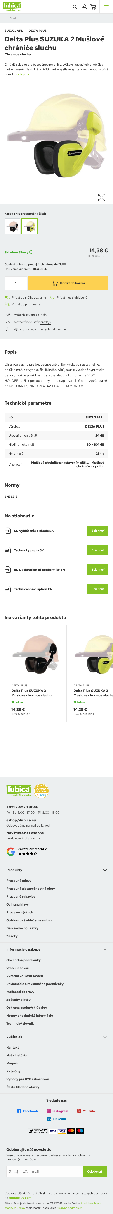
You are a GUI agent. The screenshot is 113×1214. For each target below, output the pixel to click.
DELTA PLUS (37, 30)
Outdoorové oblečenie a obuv (29, 920)
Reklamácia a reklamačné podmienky (35, 984)
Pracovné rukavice (20, 896)
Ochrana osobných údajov (26, 1008)
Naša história (16, 1055)
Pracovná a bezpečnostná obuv (30, 889)
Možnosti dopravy (20, 992)
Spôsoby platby (18, 1000)
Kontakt (12, 1047)
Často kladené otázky (22, 1087)
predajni (45, 322)
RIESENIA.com (20, 1198)
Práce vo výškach (19, 912)
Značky (12, 936)
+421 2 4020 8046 (22, 807)
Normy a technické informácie (29, 1015)
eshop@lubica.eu (21, 820)
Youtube (86, 1111)
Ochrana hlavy (17, 904)
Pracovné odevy (18, 881)
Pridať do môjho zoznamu (25, 298)
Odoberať (94, 1171)
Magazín (12, 1063)
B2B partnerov (60, 329)
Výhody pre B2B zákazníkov (27, 1079)
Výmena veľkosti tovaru (24, 976)
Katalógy (13, 1071)
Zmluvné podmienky (69, 1208)
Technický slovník (20, 1023)
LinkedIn (56, 1119)
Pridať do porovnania (22, 304)
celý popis (23, 74)
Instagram (57, 1111)
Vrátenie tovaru (18, 968)
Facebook (27, 1111)
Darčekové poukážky (22, 928)
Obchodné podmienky (23, 960)
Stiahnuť (98, 531)
